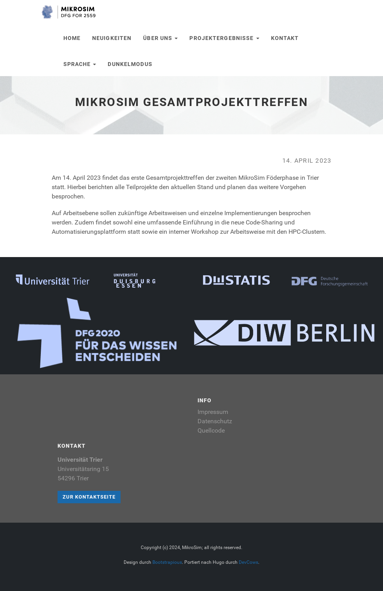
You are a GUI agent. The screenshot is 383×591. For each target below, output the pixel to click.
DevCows (248, 562)
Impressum (213, 411)
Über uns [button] (160, 38)
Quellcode (211, 430)
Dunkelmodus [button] (130, 64)
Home (71, 38)
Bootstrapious (167, 562)
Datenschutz (215, 421)
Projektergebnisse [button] (224, 38)
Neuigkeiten (111, 38)
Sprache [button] (79, 64)
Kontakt (285, 38)
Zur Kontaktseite (89, 497)
